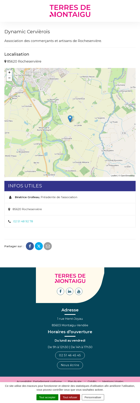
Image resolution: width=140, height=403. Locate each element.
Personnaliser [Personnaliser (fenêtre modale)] (93, 397)
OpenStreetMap (127, 176)
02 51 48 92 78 (23, 221)
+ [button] (9, 73)
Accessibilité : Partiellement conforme (39, 381)
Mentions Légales (112, 381)
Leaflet (114, 176)
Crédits (92, 381)
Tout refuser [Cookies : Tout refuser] (70, 397)
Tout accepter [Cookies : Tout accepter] (47, 397)
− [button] (9, 78)
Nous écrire (70, 365)
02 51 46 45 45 (70, 355)
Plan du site (74, 381)
